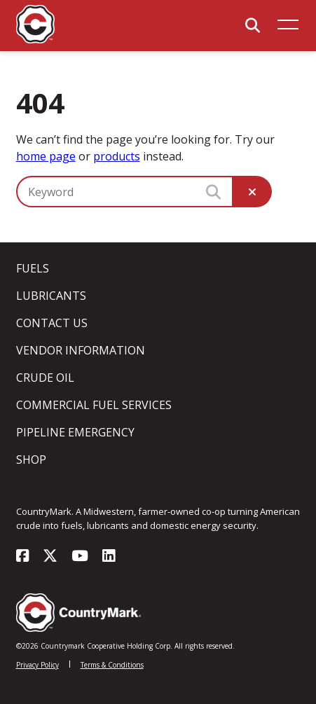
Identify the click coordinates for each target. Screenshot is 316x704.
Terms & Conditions (112, 665)
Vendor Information (80, 350)
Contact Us (52, 323)
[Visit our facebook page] (22, 557)
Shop (31, 459)
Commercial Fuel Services (94, 405)
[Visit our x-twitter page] (50, 557)
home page (46, 156)
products (116, 156)
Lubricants (51, 295)
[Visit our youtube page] (79, 557)
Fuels (32, 268)
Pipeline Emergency (75, 432)
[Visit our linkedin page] (108, 557)
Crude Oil (45, 377)
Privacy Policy (37, 665)
